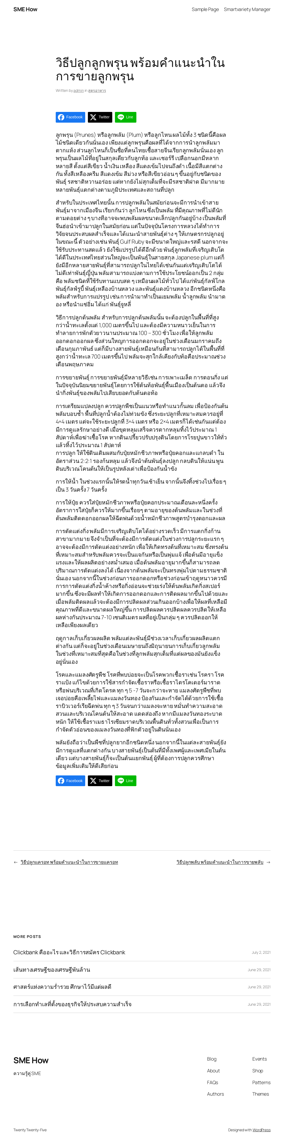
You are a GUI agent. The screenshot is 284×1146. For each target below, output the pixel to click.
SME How (25, 9)
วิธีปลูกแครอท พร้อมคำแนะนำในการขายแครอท (69, 862)
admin (78, 90)
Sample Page (205, 9)
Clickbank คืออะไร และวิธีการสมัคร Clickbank (69, 952)
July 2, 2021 (261, 952)
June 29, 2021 (259, 969)
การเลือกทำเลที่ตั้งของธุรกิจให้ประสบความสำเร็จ (72, 1004)
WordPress (262, 1129)
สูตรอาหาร (97, 90)
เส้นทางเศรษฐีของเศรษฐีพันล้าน (51, 970)
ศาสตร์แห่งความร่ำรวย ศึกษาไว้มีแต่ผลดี (62, 987)
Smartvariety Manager (247, 9)
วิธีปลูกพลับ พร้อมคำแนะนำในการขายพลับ (220, 862)
